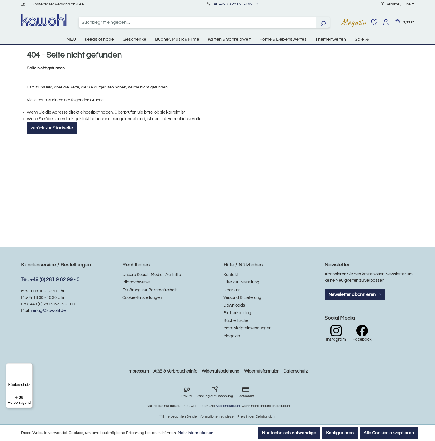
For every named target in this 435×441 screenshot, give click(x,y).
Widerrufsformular (261, 371)
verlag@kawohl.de (48, 310)
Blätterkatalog (237, 313)
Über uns (231, 290)
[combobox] (197, 22)
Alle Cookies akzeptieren (389, 433)
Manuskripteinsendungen (247, 328)
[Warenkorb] (404, 22)
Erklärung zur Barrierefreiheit (149, 290)
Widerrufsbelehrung (220, 371)
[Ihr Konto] (385, 22)
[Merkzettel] (374, 22)
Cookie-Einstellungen (142, 297)
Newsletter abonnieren (355, 294)
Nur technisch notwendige (289, 433)
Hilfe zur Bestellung (241, 282)
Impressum (138, 371)
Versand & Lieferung (242, 297)
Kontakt (230, 275)
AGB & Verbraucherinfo (175, 371)
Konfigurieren (340, 433)
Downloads (234, 305)
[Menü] (29, 366)
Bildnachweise (136, 282)
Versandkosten (228, 406)
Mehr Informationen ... (197, 433)
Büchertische (235, 320)
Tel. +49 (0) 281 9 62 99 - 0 (235, 4)
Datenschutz (295, 371)
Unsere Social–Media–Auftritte (151, 275)
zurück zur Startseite (52, 128)
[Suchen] (323, 22)
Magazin (353, 21)
